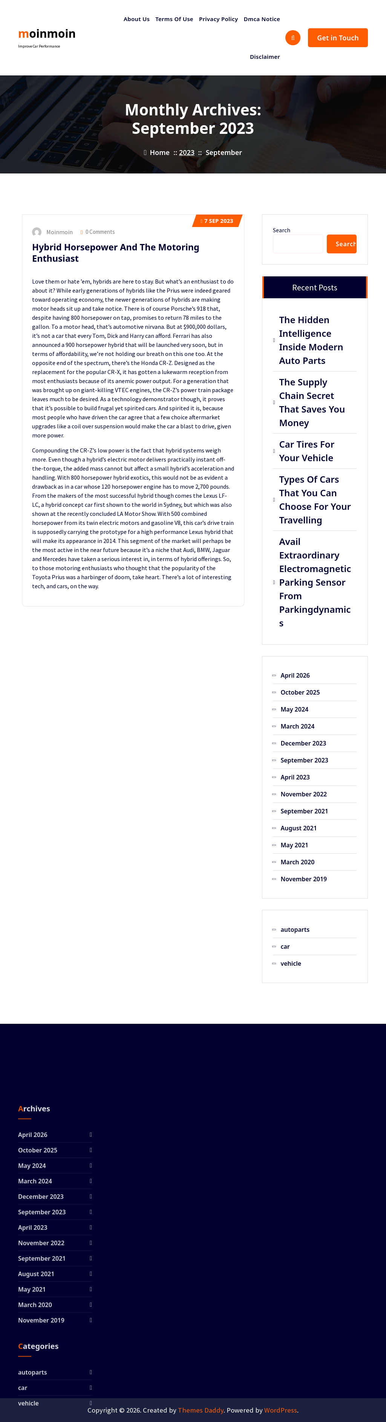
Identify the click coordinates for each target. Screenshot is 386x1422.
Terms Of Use (174, 19)
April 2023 (295, 777)
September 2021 (304, 811)
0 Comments (98, 231)
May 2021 (294, 845)
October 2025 (300, 692)
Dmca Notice (262, 19)
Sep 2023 (217, 220)
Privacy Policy (218, 19)
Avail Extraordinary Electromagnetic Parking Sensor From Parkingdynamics (315, 582)
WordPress (280, 1410)
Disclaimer (265, 56)
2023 (187, 152)
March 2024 (297, 726)
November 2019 (303, 879)
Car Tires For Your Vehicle (306, 451)
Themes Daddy (201, 1410)
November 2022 (303, 794)
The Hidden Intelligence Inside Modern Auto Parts (311, 340)
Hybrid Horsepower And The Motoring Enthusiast (115, 252)
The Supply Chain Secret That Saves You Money (312, 402)
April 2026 (295, 675)
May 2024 (294, 709)
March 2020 (297, 862)
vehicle (290, 963)
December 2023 (303, 743)
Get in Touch (338, 37)
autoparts (294, 929)
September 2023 (304, 760)
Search (281, 230)
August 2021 (298, 828)
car (285, 946)
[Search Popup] (292, 37)
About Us (137, 19)
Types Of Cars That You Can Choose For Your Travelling (315, 499)
